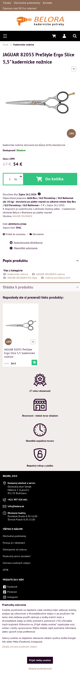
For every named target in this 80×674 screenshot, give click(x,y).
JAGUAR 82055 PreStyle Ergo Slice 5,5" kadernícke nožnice (20, 352)
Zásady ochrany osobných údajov (19, 646)
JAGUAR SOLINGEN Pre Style (22, 277)
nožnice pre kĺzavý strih (57, 277)
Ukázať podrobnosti (40, 668)
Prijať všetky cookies (40, 660)
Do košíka (54, 179)
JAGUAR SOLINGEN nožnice (50, 274)
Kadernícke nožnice (17, 274)
